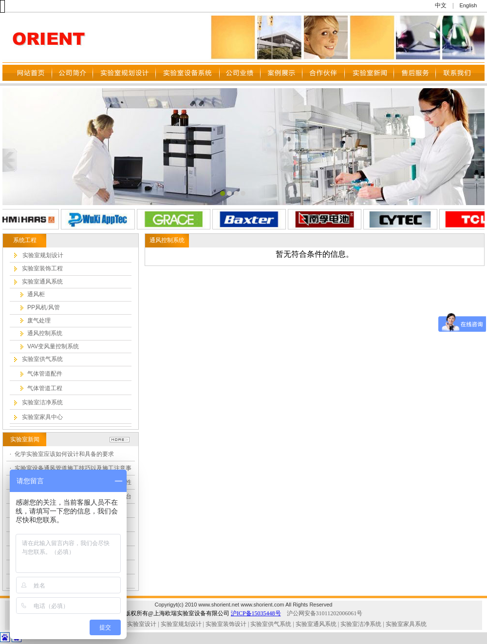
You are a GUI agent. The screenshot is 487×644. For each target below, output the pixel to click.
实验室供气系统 (270, 624)
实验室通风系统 (316, 624)
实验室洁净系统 (360, 624)
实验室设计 (141, 624)
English (468, 5)
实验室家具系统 (406, 624)
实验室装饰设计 (226, 624)
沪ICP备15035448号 (256, 613)
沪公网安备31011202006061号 (325, 613)
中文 (441, 5)
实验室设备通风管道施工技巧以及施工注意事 (73, 468)
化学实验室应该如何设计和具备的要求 (64, 454)
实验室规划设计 (181, 624)
